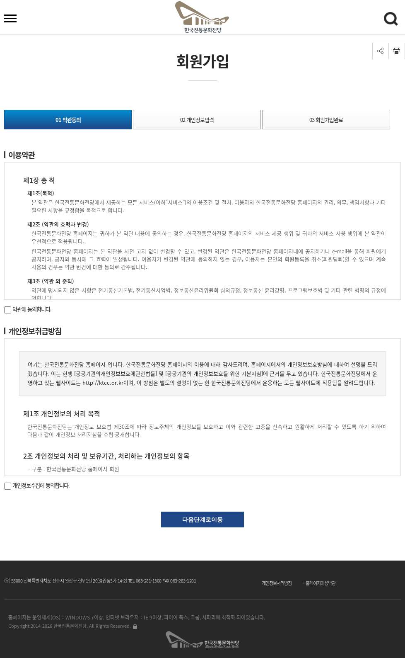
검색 (392, 20)
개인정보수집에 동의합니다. (37, 485)
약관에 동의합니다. (27, 309)
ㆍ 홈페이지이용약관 (318, 583)
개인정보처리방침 (277, 583)
